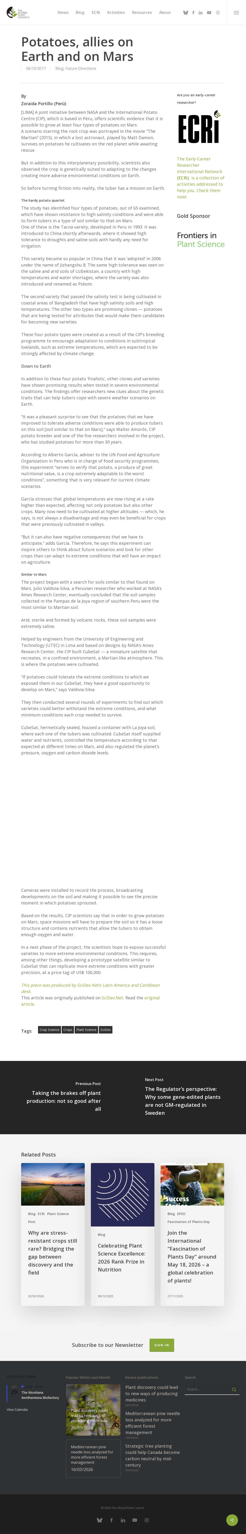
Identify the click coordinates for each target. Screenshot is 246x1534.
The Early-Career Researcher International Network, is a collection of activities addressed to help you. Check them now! (200, 178)
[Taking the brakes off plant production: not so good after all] (61, 1097)
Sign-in (161, 1345)
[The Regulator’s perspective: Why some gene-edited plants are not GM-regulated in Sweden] (184, 1097)
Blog (59, 68)
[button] (236, 12)
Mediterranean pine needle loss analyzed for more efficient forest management (152, 1423)
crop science (49, 1029)
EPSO (181, 1214)
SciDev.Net (112, 997)
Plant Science (58, 1214)
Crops (67, 1029)
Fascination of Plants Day (189, 1221)
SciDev (105, 1029)
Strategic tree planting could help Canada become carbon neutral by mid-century (152, 1455)
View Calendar (17, 1410)
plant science (86, 1029)
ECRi (41, 1214)
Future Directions (80, 68)
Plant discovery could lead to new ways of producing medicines (151, 1393)
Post (31, 1221)
